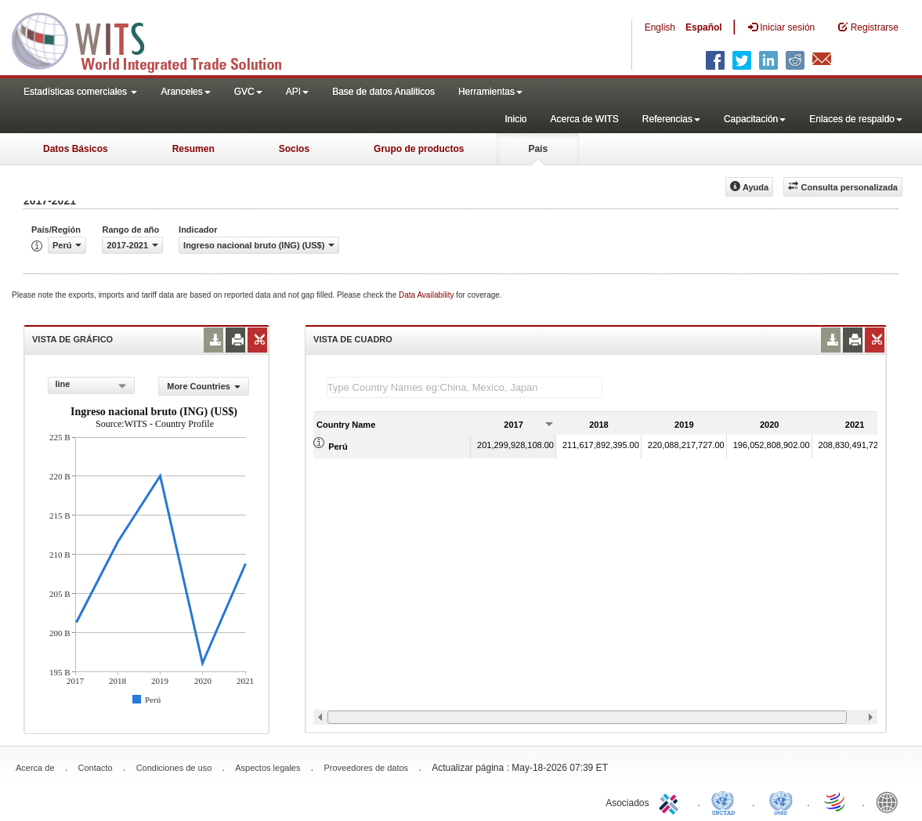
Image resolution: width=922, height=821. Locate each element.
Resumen (193, 148)
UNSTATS (781, 801)
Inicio (515, 119)
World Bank (890, 801)
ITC (671, 801)
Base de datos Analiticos (383, 91)
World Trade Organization (835, 801)
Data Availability (427, 295)
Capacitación (755, 119)
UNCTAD (726, 801)
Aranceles (185, 91)
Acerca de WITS (584, 119)
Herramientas (490, 91)
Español (703, 27)
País (538, 148)
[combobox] (91, 385)
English (660, 27)
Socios (294, 148)
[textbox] (464, 387)
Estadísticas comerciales (80, 91)
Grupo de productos (419, 148)
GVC (248, 91)
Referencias (671, 119)
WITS (156, 39)
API (297, 91)
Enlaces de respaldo (855, 119)
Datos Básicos (75, 148)
